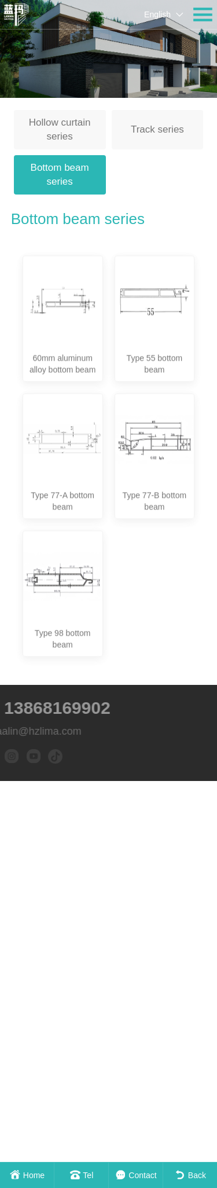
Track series (157, 129)
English (157, 14)
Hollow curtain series (60, 129)
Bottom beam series (60, 174)
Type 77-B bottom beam (155, 572)
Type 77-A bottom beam (62, 572)
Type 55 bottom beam (155, 434)
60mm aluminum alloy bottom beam (62, 434)
